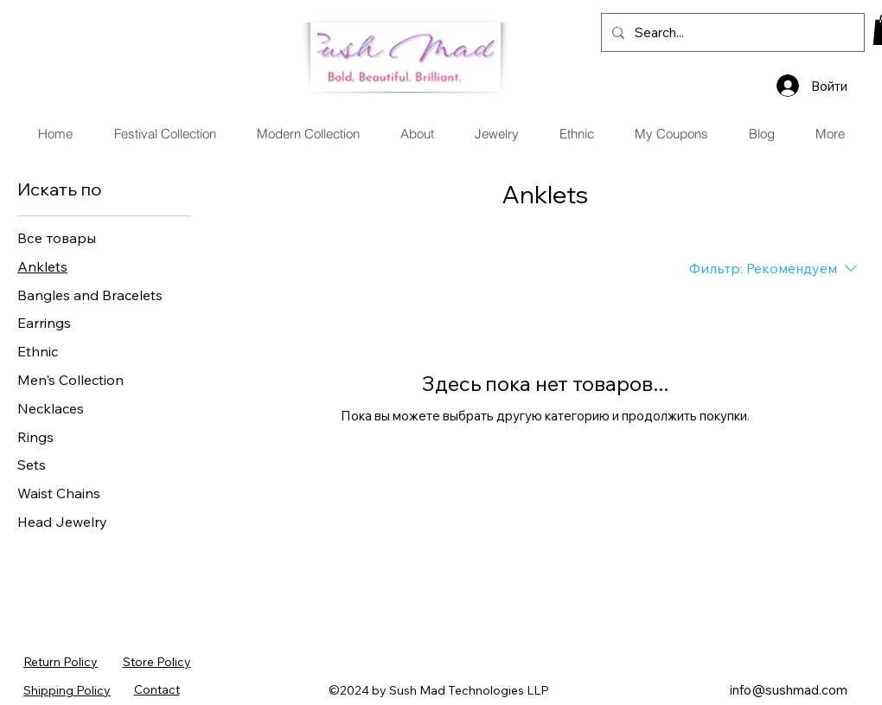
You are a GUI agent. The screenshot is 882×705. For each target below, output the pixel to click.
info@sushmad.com (788, 690)
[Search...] (731, 32)
